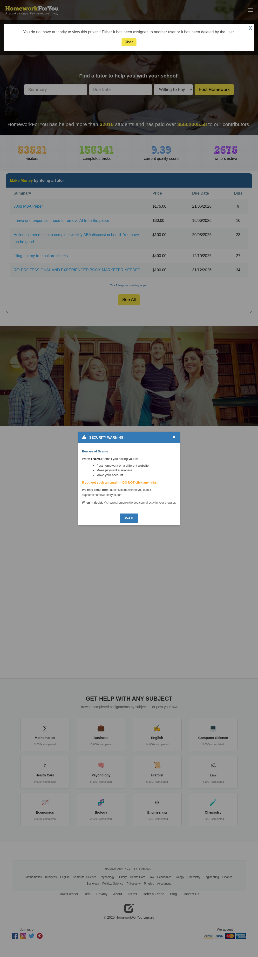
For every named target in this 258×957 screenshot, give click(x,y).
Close (129, 42)
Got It (129, 518)
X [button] (250, 28)
